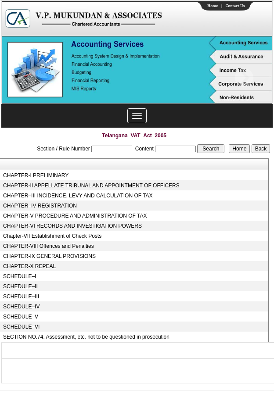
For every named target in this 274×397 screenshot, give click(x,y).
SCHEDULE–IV (21, 307)
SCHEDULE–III (21, 296)
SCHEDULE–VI (21, 327)
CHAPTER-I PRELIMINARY (35, 175)
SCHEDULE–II (20, 286)
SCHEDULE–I (19, 276)
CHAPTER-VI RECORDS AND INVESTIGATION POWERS (72, 226)
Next (243, 77)
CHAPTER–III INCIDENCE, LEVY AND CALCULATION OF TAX (78, 196)
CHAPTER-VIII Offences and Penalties (48, 246)
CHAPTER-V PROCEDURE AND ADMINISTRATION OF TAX (75, 216)
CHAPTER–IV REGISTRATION (40, 206)
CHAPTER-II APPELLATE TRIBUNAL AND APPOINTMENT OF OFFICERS (91, 185)
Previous (27, 77)
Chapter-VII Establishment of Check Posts (52, 236)
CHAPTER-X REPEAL (29, 266)
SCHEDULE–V (20, 317)
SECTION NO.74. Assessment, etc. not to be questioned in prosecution (86, 337)
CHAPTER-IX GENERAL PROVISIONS (49, 256)
